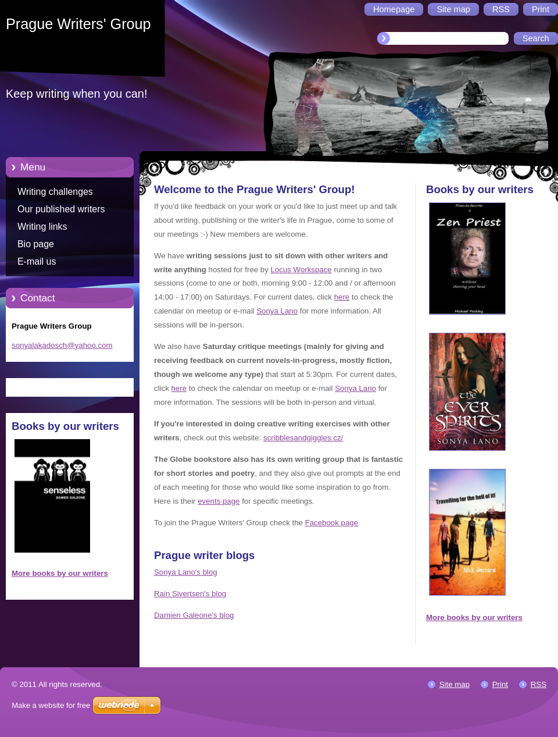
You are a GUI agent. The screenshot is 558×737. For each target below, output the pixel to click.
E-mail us (36, 261)
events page (218, 501)
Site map (454, 684)
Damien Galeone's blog (194, 615)
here (342, 297)
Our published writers (61, 209)
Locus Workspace (301, 269)
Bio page (35, 244)
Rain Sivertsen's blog (190, 593)
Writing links (42, 227)
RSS (538, 684)
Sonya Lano (277, 311)
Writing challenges (55, 192)
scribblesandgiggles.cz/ (303, 437)
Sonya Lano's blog (185, 572)
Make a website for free (51, 705)
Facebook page (331, 522)
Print (500, 684)
